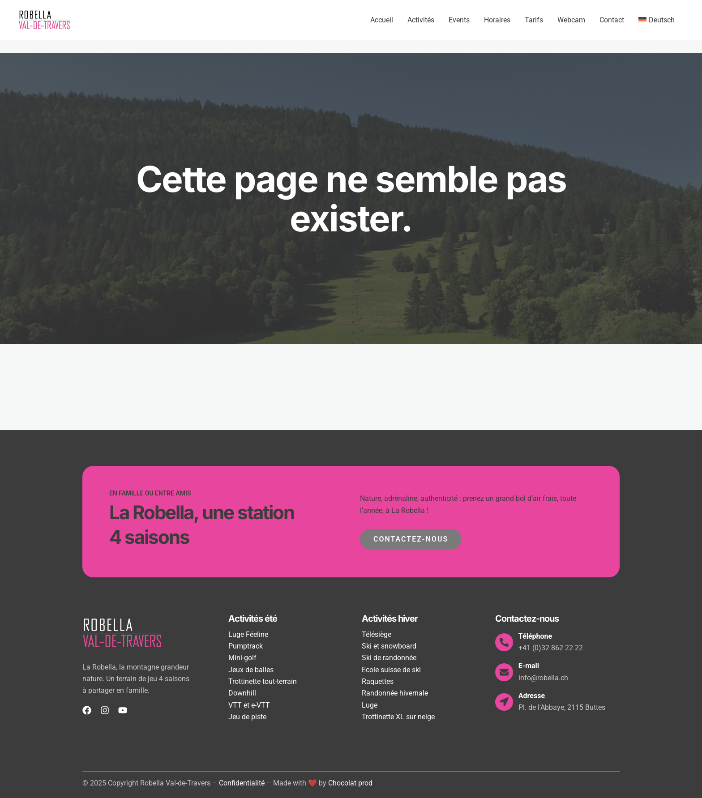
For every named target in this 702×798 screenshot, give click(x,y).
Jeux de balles (251, 670)
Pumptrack (245, 646)
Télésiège (376, 634)
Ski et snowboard (389, 646)
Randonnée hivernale (395, 693)
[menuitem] (656, 20)
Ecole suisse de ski (391, 670)
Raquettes (378, 681)
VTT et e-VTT (249, 705)
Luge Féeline (248, 634)
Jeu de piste (247, 717)
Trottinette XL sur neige (398, 717)
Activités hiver (390, 618)
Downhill (242, 693)
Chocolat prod (350, 783)
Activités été (252, 618)
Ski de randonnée (389, 657)
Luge (369, 705)
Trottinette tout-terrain (262, 681)
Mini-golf (242, 657)
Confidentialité (242, 783)
